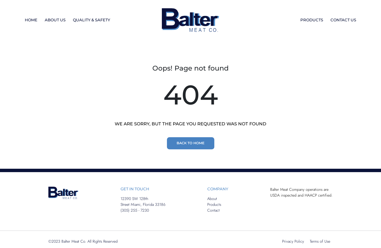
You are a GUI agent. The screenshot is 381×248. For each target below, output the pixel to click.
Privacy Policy (293, 241)
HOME (31, 20)
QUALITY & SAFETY (91, 20)
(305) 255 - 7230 (135, 210)
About (212, 198)
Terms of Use (320, 241)
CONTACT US (343, 20)
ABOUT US (55, 20)
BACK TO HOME (190, 143)
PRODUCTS (311, 20)
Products (214, 204)
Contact (213, 210)
